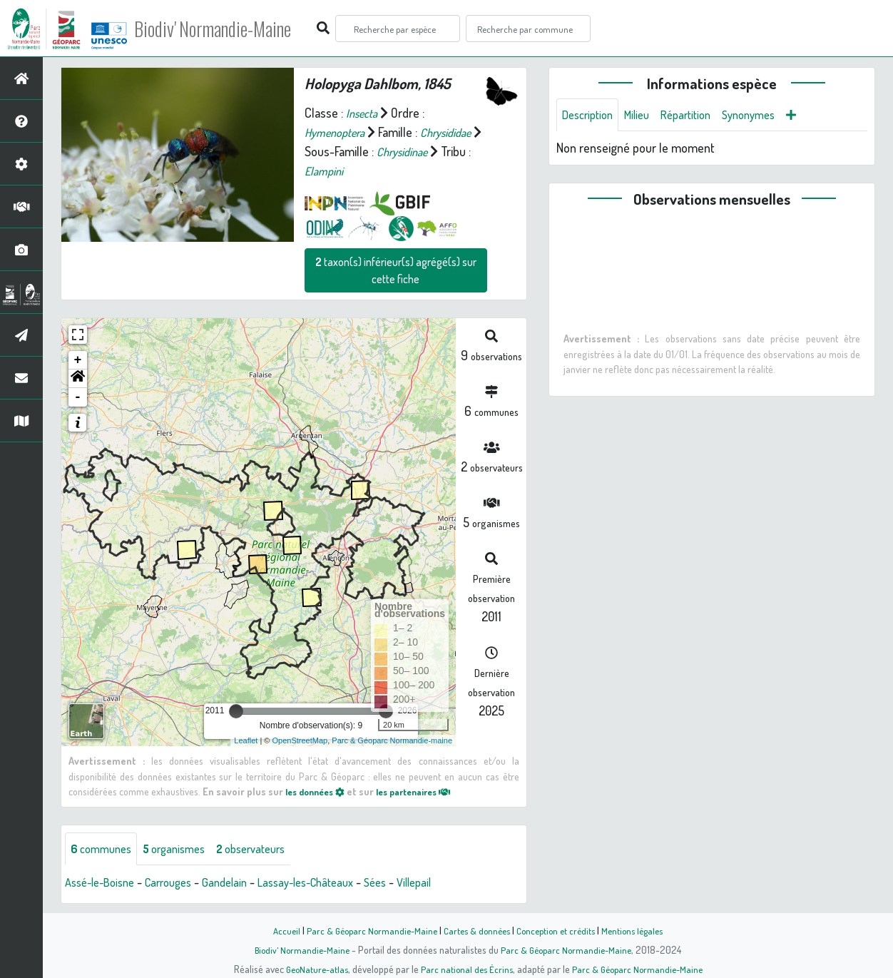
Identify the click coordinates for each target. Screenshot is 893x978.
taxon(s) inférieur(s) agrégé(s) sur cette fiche (395, 270)
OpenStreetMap (300, 740)
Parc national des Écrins (466, 968)
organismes (183, 849)
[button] (77, 379)
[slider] (236, 711)
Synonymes (767, 115)
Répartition (698, 115)
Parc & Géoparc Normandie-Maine (365, 930)
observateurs (268, 849)
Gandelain (242, 884)
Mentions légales (640, 930)
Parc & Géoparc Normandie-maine (392, 740)
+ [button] (78, 360)
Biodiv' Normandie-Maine (234, 28)
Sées (406, 884)
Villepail (449, 884)
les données (318, 791)
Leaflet (245, 740)
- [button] (78, 397)
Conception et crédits (559, 930)
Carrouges (180, 884)
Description (590, 115)
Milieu (645, 115)
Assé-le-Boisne (104, 884)
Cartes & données (475, 930)
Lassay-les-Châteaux (330, 884)
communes (104, 849)
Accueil (276, 930)
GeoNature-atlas (312, 968)
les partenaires (426, 791)
